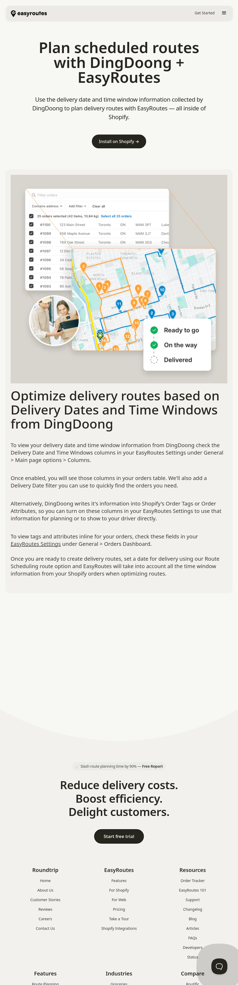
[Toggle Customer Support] (219, 966)
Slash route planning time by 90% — (121, 766)
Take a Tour (119, 918)
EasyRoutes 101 (192, 890)
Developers (193, 947)
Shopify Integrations (119, 928)
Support (193, 899)
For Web (119, 899)
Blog (193, 918)
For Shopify (119, 890)
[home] (29, 13)
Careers (45, 918)
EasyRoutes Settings (36, 543)
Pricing (119, 909)
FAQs (192, 937)
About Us (45, 890)
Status (192, 957)
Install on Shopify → (119, 141)
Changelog (192, 909)
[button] (224, 13)
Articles (192, 928)
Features (119, 880)
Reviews (45, 909)
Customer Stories (45, 899)
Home (45, 880)
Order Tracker (192, 880)
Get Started (205, 12)
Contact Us (45, 928)
